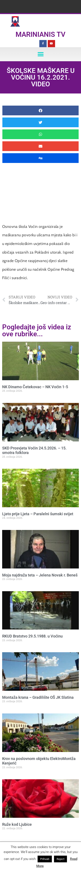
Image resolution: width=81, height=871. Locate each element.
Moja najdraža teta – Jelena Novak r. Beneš (40, 575)
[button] (40, 54)
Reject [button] (60, 859)
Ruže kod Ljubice (17, 824)
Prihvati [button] (44, 859)
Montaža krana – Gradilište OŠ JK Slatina (38, 697)
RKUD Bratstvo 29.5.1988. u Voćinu (32, 636)
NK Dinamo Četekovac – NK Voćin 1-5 (35, 387)
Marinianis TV (40, 34)
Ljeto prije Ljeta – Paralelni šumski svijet (37, 514)
